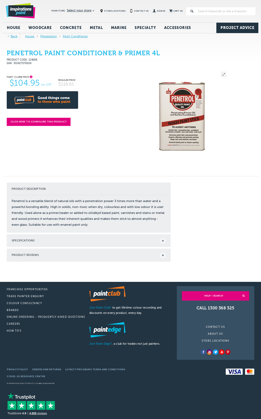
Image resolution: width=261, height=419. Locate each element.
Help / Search (213, 295)
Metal (96, 28)
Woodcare (40, 28)
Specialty (145, 28)
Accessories (177, 28)
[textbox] (226, 11)
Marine (118, 28)
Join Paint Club (100, 307)
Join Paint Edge (100, 343)
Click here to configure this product (39, 121)
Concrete (71, 28)
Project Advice (237, 28)
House (13, 28)
